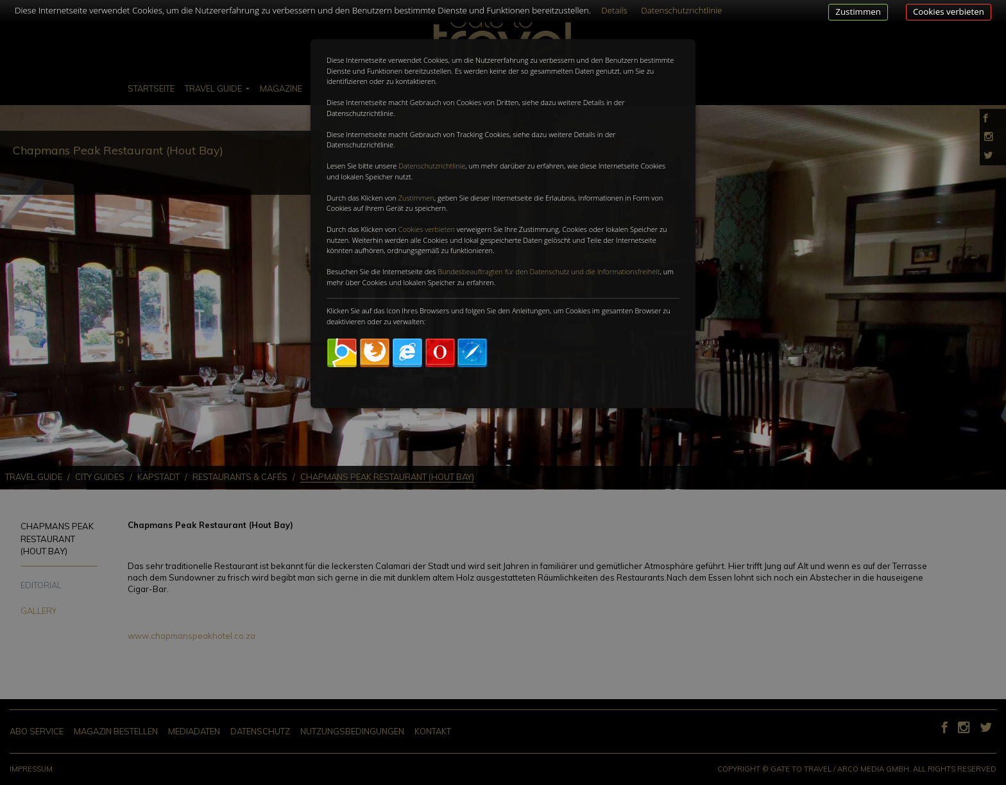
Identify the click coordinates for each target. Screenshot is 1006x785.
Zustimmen (858, 11)
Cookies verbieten (948, 11)
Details (614, 10)
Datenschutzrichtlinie (431, 165)
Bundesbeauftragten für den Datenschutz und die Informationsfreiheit (549, 271)
